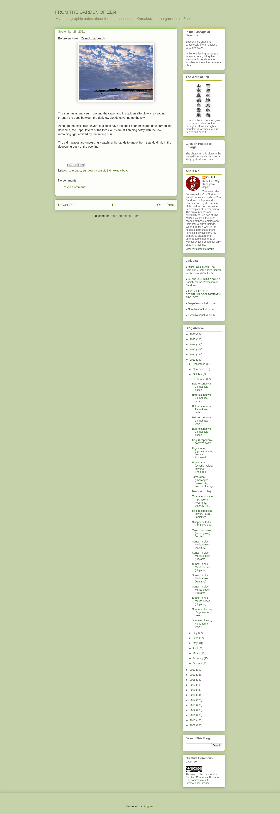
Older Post (165, 205)
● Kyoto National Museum (200, 315)
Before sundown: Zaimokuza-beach (202, 386)
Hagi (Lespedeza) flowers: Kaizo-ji (202, 442)
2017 (193, 684)
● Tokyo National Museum (201, 303)
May (195, 643)
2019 (193, 674)
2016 (193, 689)
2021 (193, 359)
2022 (193, 354)
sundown (89, 170)
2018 (193, 679)
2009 (193, 725)
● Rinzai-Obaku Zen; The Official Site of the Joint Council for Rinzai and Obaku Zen (204, 270)
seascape (74, 170)
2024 (193, 344)
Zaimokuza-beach (118, 170)
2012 (193, 710)
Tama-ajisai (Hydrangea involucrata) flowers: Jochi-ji (202, 481)
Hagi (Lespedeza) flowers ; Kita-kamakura (202, 514)
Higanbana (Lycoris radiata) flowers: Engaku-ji (202, 453)
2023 (193, 349)
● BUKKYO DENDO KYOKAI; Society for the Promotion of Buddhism (203, 282)
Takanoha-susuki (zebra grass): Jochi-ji (202, 533)
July (195, 633)
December (199, 363)
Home (117, 205)
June (196, 638)
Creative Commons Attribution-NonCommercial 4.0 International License (203, 780)
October (198, 374)
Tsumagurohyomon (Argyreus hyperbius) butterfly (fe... (202, 501)
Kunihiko (211, 177)
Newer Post (67, 205)
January (198, 663)
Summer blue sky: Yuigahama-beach (202, 612)
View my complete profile (200, 248)
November (199, 369)
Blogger (148, 806)
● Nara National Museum (200, 309)
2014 (193, 700)
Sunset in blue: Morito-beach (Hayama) (201, 544)
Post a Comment (74, 187)
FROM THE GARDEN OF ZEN (85, 12)
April (196, 648)
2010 (193, 720)
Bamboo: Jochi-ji (201, 491)
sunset (100, 170)
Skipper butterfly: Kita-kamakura (202, 524)
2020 (193, 669)
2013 (193, 705)
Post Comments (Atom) (125, 215)
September (199, 379)
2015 (193, 694)
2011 (193, 715)
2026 (193, 334)
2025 (193, 339)
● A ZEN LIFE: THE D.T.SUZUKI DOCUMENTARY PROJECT (203, 294)
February (198, 658)
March (197, 653)
